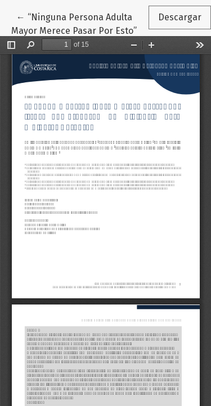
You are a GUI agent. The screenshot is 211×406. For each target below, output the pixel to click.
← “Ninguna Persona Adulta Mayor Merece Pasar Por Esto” (79, 23)
